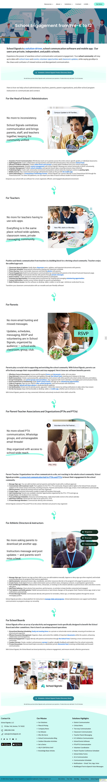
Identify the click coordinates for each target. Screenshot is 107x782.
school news (24, 59)
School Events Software (82, 741)
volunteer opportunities (49, 59)
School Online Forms (81, 754)
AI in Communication (81, 757)
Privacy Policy (85, 779)
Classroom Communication (83, 732)
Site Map (76, 779)
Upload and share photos (27, 385)
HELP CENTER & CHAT (45, 748)
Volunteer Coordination (81, 748)
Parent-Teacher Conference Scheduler (86, 751)
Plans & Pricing (43, 726)
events (36, 59)
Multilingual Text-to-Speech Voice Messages (88, 767)
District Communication (82, 722)
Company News (43, 729)
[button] (103, 780)
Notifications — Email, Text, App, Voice (86, 763)
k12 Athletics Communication (83, 738)
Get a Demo (42, 745)
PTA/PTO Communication (82, 745)
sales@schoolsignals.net (12, 734)
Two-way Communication (82, 729)
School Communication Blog (47, 738)
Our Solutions (42, 722)
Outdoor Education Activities (47, 741)
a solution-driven (33, 48)
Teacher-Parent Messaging (83, 735)
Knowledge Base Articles (46, 751)
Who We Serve (43, 735)
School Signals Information (98, 779)
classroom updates (70, 59)
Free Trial (69, 779)
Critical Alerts (78, 726)
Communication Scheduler (83, 760)
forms (48, 374)
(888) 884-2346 (9, 730)
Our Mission (42, 732)
